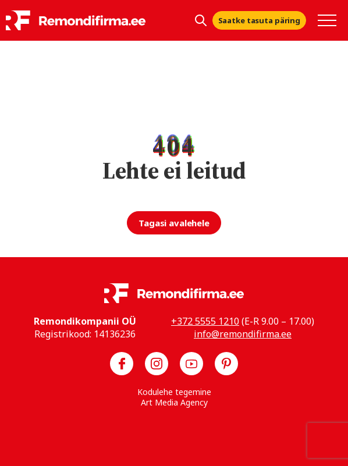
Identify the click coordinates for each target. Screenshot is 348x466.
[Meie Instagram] (156, 363)
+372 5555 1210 (205, 321)
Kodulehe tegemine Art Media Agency (174, 397)
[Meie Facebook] (121, 363)
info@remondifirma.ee (243, 334)
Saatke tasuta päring (259, 20)
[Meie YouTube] (191, 363)
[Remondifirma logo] (75, 20)
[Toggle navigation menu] (327, 20)
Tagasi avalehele (174, 223)
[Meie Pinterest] (226, 363)
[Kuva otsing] (201, 20)
